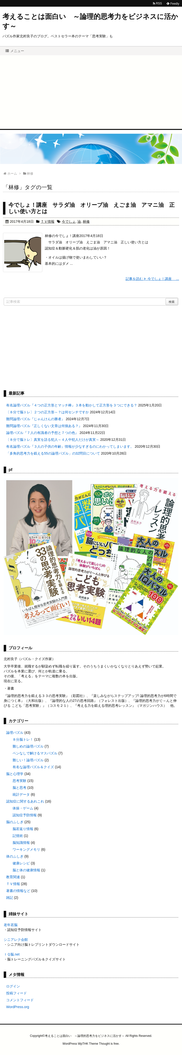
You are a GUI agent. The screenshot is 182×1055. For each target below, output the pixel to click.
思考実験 (19, 781)
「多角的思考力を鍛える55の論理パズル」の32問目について (53, 453)
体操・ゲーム (23, 808)
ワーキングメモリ (26, 849)
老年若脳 (10, 925)
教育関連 (13, 877)
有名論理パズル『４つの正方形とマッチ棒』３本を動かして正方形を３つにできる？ (71, 405)
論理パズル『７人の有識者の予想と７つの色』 (42, 433)
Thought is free (109, 1043)
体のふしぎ (14, 856)
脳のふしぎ (14, 822)
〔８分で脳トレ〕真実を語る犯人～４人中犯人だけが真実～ (52, 440)
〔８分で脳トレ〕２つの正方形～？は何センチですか (47, 412)
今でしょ (69, 221)
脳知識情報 (21, 843)
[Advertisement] (91, 92)
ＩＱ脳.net (11, 954)
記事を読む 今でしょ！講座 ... (152, 279)
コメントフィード (20, 1000)
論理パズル (14, 733)
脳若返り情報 (23, 829)
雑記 (9, 898)
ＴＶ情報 (47, 221)
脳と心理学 (14, 774)
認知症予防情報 (25, 815)
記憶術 (18, 836)
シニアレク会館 (16, 940)
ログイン (13, 986)
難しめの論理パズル (28, 746)
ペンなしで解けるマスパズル (35, 753)
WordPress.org (17, 1007)
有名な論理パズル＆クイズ (33, 767)
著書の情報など (18, 891)
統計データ (21, 794)
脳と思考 (19, 788)
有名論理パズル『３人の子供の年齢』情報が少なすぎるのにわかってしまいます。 (70, 446)
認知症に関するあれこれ (25, 801)
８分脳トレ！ (23, 739)
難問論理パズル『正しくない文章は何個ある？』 (44, 426)
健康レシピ (21, 863)
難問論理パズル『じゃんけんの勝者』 (35, 419)
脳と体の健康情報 (26, 870)
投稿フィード (16, 993)
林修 (86, 221)
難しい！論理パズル (28, 760)
